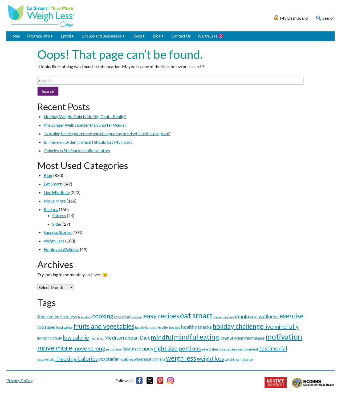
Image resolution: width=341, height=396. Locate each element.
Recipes (51, 209)
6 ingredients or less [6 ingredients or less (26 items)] (57, 316)
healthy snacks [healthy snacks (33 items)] (196, 327)
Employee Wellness (61, 249)
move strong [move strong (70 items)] (89, 348)
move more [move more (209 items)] (54, 348)
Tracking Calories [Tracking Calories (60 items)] (76, 358)
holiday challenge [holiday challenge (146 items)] (238, 326)
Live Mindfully (57, 192)
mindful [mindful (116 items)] (162, 337)
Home (15, 36)
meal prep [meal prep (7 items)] (96, 338)
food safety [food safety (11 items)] (64, 327)
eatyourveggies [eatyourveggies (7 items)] (223, 317)
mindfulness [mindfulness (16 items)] (254, 338)
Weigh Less (207, 36)
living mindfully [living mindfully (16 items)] (49, 338)
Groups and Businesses (102, 36)
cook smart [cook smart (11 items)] (122, 317)
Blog (157, 36)
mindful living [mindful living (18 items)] (231, 338)
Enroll (66, 36)
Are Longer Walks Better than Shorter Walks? (85, 124)
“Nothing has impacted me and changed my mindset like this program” (107, 133)
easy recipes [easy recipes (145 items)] (161, 316)
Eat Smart (53, 183)
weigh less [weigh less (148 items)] (181, 358)
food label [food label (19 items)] (46, 327)
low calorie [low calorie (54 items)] (76, 337)
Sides (57, 223)
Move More (55, 200)
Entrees (59, 215)
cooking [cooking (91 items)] (102, 316)
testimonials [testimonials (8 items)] (45, 359)
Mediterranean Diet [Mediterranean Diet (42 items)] (127, 338)
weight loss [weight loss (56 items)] (210, 358)
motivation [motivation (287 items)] (284, 336)
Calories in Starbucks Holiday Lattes (77, 150)
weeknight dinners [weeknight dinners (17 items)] (149, 359)
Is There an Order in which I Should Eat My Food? (88, 142)
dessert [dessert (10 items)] (137, 317)
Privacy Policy (19, 380)
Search (328, 17)
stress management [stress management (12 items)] (243, 349)
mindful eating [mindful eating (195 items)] (196, 337)
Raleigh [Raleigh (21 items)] (129, 348)
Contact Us (181, 36)
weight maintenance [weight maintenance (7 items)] (239, 359)
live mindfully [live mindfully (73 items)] (281, 326)
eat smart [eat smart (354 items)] (196, 315)
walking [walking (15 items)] (126, 359)
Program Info (38, 36)
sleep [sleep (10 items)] (223, 349)
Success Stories (58, 232)
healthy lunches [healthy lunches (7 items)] (146, 327)
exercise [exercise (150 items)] (291, 316)
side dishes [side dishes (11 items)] (210, 349)
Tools (137, 36)
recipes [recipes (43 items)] (145, 348)
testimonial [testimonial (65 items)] (273, 348)
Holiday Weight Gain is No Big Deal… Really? (85, 116)
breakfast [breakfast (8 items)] (84, 317)
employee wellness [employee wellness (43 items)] (257, 316)
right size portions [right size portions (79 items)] (177, 348)
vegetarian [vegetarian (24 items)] (109, 358)
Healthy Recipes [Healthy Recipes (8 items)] (169, 327)
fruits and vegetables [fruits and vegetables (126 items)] (104, 326)
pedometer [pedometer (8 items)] (113, 349)
